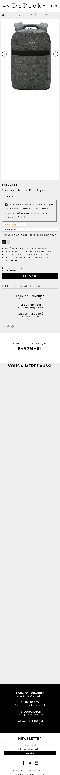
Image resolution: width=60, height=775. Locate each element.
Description (9, 286)
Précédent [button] (4, 54)
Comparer (30, 276)
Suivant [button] (56, 54)
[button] (30, 348)
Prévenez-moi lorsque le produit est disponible (31, 235)
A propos (18, 770)
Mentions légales (35, 770)
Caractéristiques (31, 286)
